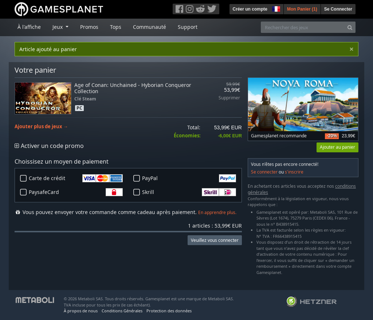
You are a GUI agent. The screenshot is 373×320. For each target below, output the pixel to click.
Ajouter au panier (337, 147)
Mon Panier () (302, 9)
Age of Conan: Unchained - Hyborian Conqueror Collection (132, 88)
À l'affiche (29, 26)
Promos (89, 26)
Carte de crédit (76, 178)
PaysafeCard (76, 192)
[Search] (350, 27)
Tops (115, 26)
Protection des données (169, 310)
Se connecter (264, 172)
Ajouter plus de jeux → (41, 126)
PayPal (189, 178)
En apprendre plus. (217, 212)
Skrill (189, 192)
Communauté (149, 26)
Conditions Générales (122, 310)
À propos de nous (81, 310)
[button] (275, 8)
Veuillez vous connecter (215, 240)
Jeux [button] (58, 26)
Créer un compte (250, 9)
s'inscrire (294, 172)
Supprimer (229, 98)
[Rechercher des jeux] (303, 27)
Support (187, 26)
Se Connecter (338, 9)
